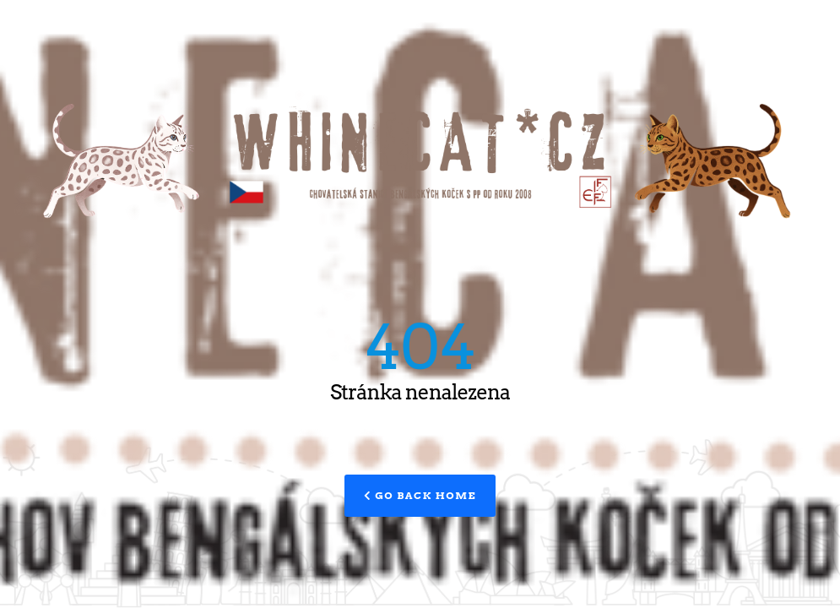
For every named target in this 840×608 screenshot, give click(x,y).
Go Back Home (420, 495)
